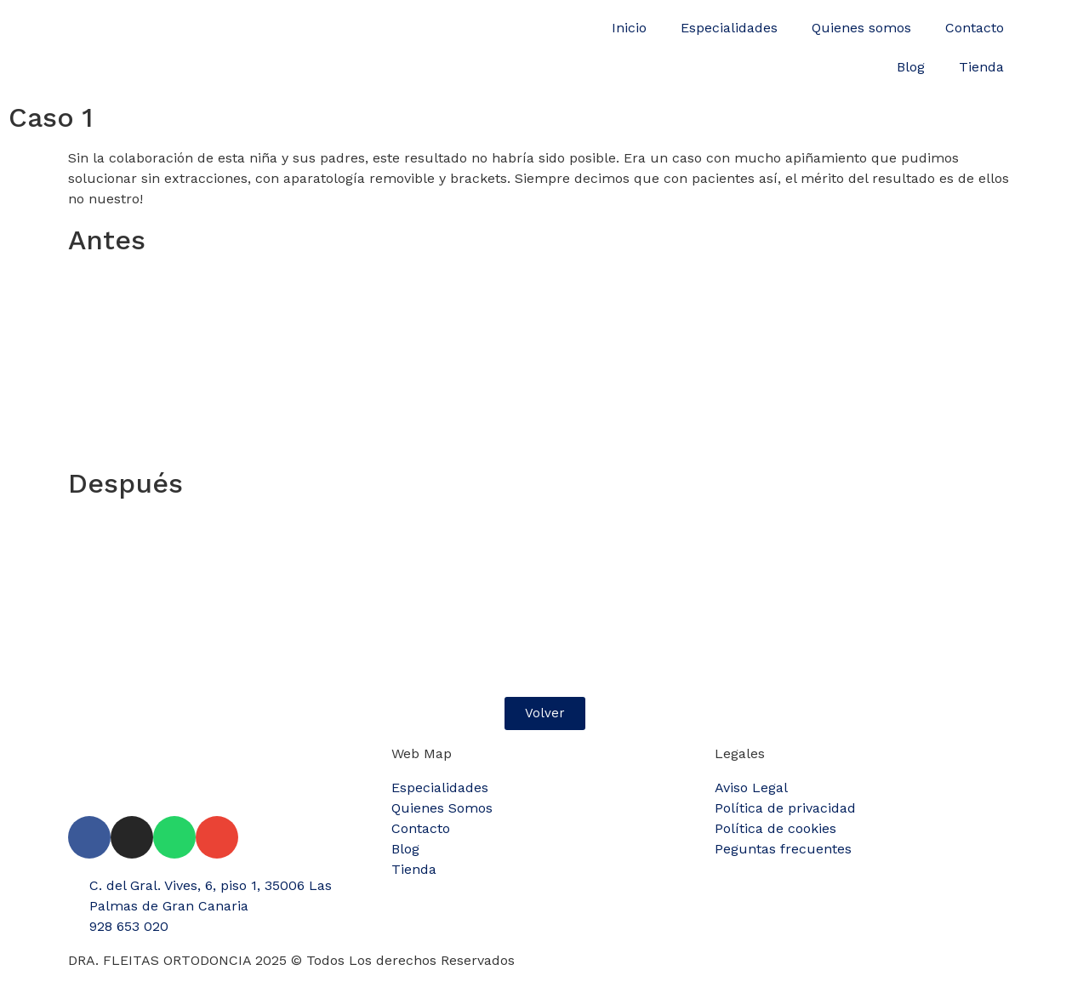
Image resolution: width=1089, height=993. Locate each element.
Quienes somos (861, 28)
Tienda (981, 67)
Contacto (974, 28)
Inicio (629, 28)
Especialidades (729, 28)
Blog (911, 67)
